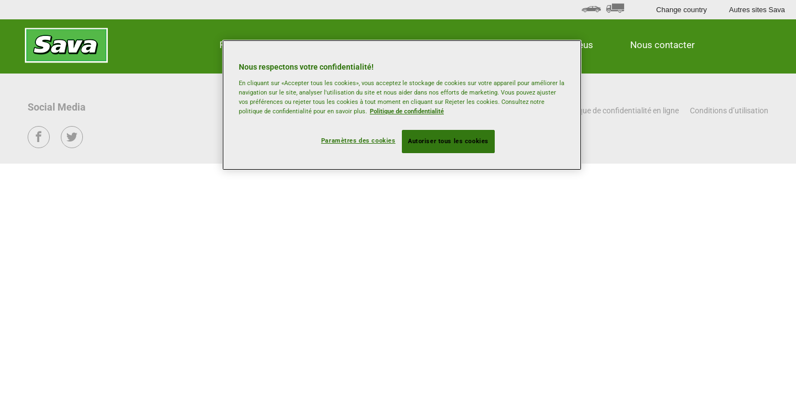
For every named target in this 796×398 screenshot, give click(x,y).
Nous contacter (662, 44)
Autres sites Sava (757, 10)
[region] (402, 105)
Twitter (72, 144)
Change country (681, 10)
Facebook (39, 144)
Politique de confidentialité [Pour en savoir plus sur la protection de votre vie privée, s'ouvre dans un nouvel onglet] (407, 111)
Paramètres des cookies (358, 140)
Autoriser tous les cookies (448, 141)
